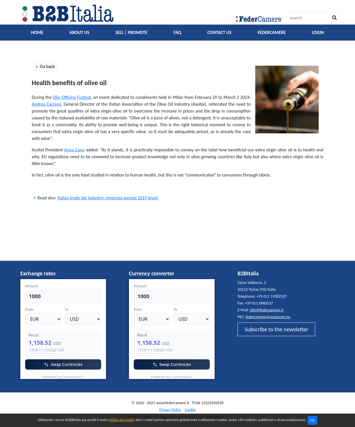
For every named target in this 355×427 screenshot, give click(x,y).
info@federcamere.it (267, 310)
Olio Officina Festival (72, 97)
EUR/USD (33, 375)
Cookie (190, 409)
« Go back (45, 66)
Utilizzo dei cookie (121, 420)
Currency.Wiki (90, 375)
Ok (312, 420)
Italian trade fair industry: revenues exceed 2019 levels (107, 198)
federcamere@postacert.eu (268, 316)
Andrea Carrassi (46, 104)
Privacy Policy (170, 409)
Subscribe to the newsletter (276, 329)
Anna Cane (74, 150)
